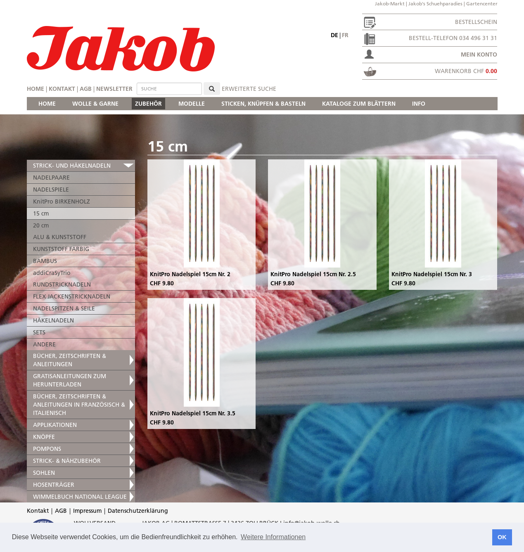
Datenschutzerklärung (138, 510)
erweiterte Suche (249, 88)
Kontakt (62, 88)
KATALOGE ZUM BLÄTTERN (359, 103)
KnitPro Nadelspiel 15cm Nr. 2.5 (313, 274)
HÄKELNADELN (53, 320)
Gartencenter (482, 3)
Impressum (87, 510)
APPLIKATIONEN (55, 425)
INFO (418, 103)
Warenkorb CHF (466, 71)
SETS (39, 332)
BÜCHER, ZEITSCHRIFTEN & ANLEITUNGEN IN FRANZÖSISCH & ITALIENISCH (79, 405)
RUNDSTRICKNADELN (62, 284)
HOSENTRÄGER (53, 484)
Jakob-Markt (390, 3)
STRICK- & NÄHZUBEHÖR (67, 460)
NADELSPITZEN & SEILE (64, 308)
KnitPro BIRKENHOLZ (61, 201)
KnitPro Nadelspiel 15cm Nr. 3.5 (192, 413)
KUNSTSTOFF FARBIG (61, 249)
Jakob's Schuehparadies (435, 3)
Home (35, 88)
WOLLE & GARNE (95, 103)
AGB (86, 88)
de (334, 35)
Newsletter (114, 88)
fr (345, 35)
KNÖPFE (44, 437)
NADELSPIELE (51, 189)
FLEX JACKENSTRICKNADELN (71, 296)
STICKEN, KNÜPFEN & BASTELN (263, 103)
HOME (47, 103)
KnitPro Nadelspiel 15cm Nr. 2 (190, 274)
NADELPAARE (51, 177)
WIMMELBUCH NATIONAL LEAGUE (80, 496)
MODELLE (191, 103)
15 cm (41, 213)
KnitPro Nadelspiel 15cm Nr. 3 (431, 274)
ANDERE (44, 344)
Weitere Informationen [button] (273, 536)
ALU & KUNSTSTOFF (59, 237)
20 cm (41, 225)
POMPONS (47, 448)
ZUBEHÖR (148, 103)
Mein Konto (479, 54)
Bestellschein (476, 22)
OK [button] (502, 537)
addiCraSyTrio (52, 273)
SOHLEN (44, 472)
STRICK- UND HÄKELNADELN (72, 165)
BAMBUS (45, 261)
